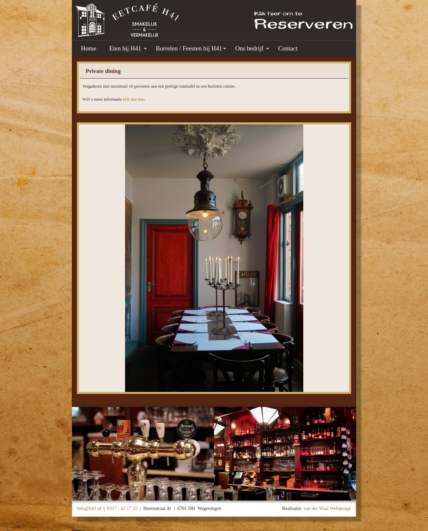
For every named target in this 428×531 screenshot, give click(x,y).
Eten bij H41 (126, 48)
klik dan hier (134, 99)
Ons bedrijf (250, 48)
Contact (288, 48)
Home (88, 48)
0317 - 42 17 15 (122, 508)
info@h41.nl (89, 508)
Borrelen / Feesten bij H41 (189, 48)
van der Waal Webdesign (327, 508)
